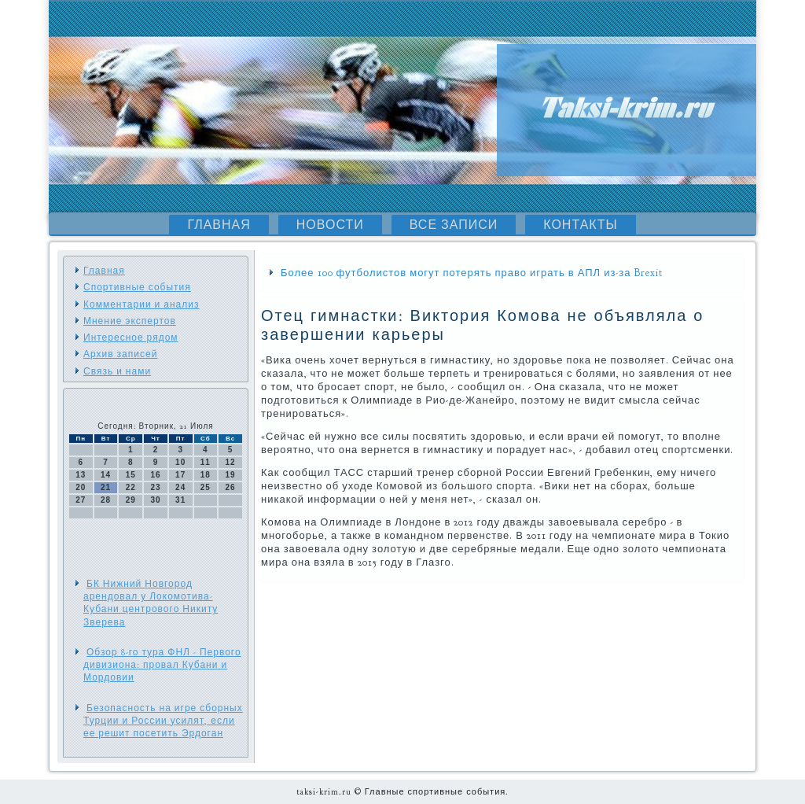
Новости (330, 225)
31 (180, 500)
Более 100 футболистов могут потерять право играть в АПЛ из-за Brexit (472, 273)
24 (180, 487)
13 (80, 474)
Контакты (580, 225)
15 (131, 474)
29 (131, 500)
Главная (218, 225)
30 (155, 500)
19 (231, 474)
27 (80, 500)
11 (205, 462)
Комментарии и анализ (141, 304)
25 (205, 487)
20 (80, 487)
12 (231, 462)
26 (231, 487)
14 (106, 474)
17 (180, 474)
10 (180, 462)
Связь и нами (117, 371)
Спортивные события (137, 287)
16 (155, 474)
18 (205, 474)
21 (106, 487)
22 (131, 487)
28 (106, 500)
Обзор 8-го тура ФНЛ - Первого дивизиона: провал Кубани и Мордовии (162, 665)
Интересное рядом (130, 337)
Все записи (454, 225)
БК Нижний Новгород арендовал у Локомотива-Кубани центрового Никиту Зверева (150, 603)
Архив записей (120, 354)
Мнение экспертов (129, 321)
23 (155, 487)
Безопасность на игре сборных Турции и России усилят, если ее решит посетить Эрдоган (163, 721)
